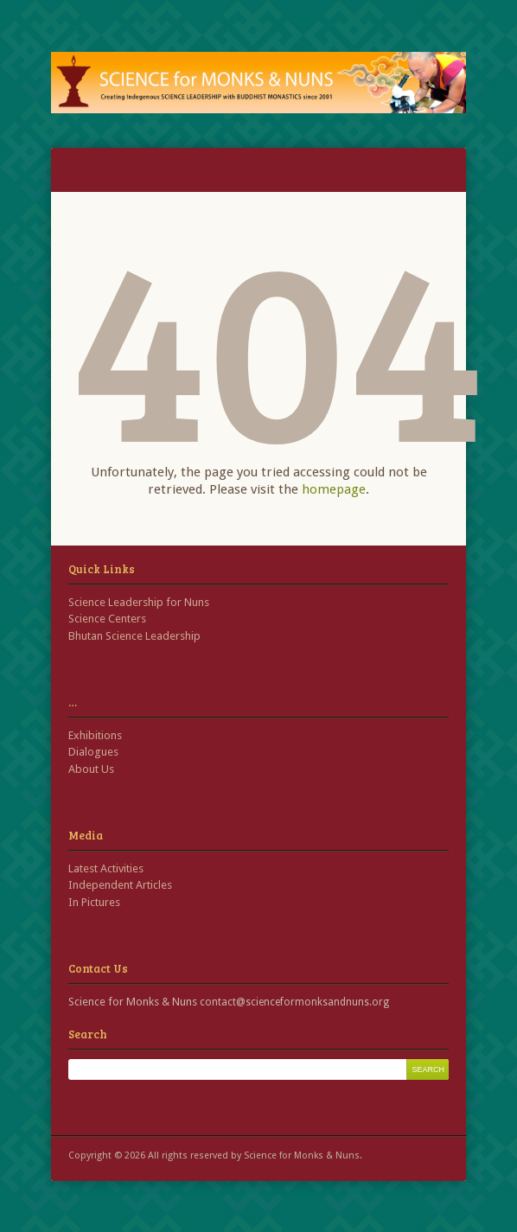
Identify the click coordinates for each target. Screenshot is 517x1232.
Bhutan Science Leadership (134, 635)
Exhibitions (95, 735)
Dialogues (93, 751)
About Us (91, 769)
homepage (334, 489)
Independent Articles (120, 884)
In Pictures (94, 902)
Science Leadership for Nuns (138, 602)
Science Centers (107, 618)
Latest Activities (106, 868)
